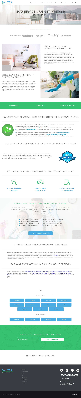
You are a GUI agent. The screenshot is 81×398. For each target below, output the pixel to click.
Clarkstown (16, 319)
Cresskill (56, 309)
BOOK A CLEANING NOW (52, 339)
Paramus (32, 300)
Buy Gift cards (25, 371)
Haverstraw (32, 319)
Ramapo (64, 319)
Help (37, 2)
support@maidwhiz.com (67, 381)
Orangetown (48, 319)
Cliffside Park (64, 300)
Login (31, 2)
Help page (24, 383)
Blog (23, 373)
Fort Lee (48, 304)
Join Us (60, 2)
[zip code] (28, 339)
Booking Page (74, 394)
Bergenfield (48, 300)
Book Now (24, 369)
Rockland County (40, 314)
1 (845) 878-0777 (65, 378)
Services (67, 2)
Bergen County (40, 295)
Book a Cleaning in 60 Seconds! (40, 233)
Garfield (40, 309)
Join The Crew (24, 377)
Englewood (32, 304)
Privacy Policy (24, 379)
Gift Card (42, 2)
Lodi (64, 304)
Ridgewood (24, 309)
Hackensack (17, 300)
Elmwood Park (17, 304)
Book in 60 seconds (51, 2)
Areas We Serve (75, 2)
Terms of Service (25, 381)
